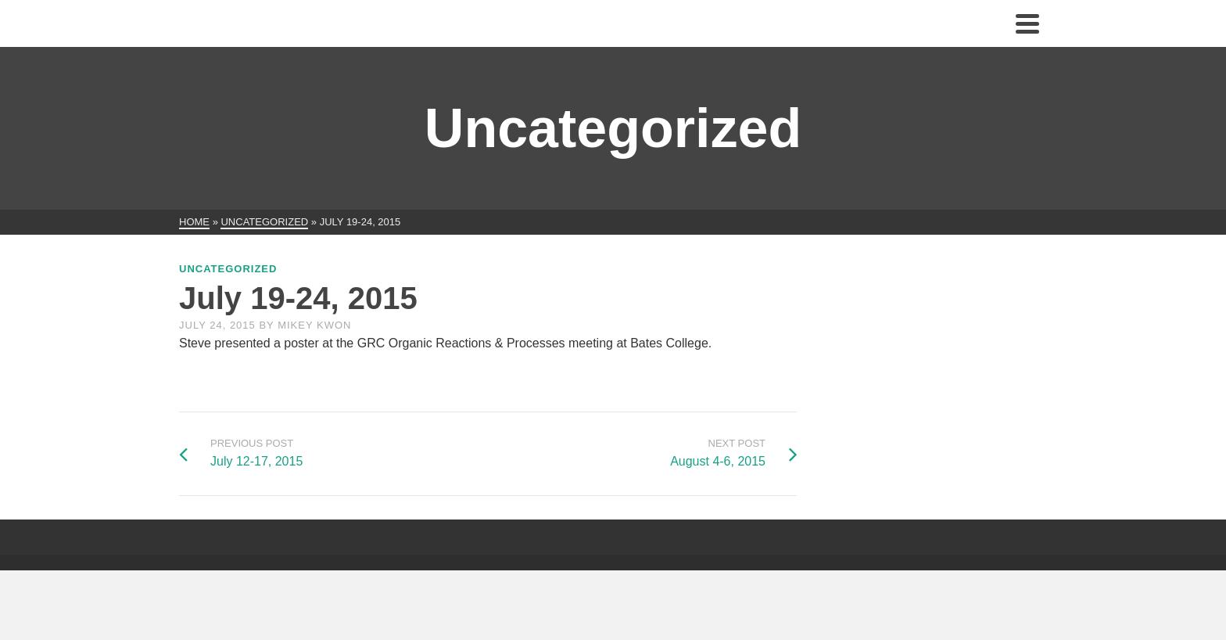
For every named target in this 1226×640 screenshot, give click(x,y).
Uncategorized (228, 269)
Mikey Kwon (314, 325)
